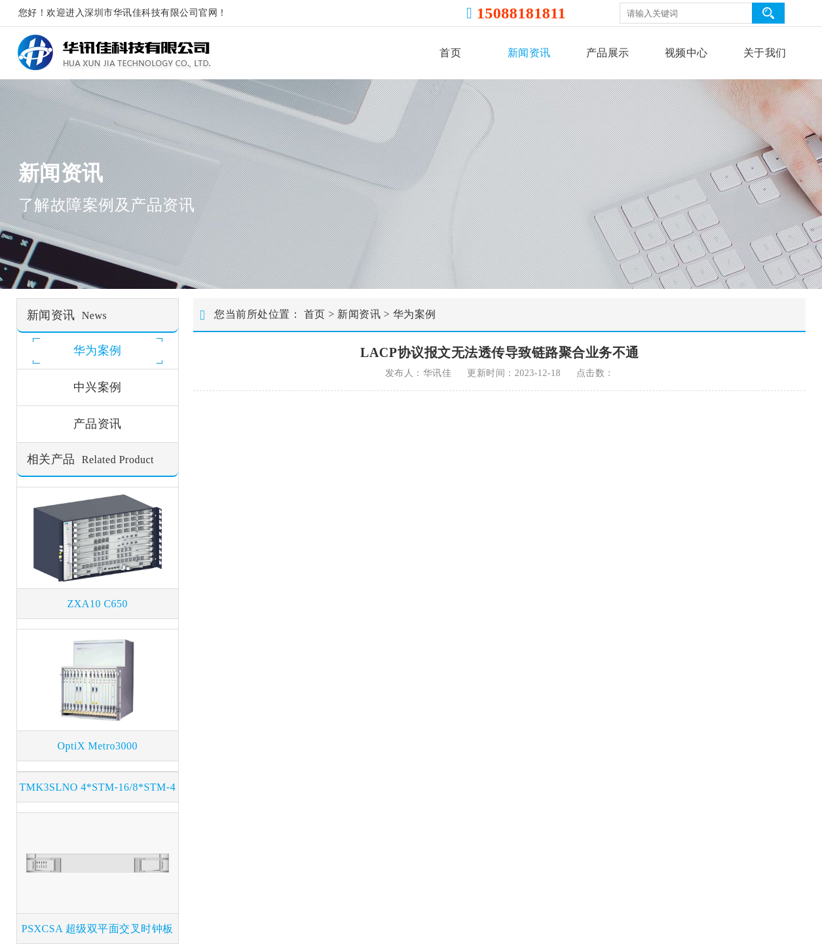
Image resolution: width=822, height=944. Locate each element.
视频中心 (686, 52)
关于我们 (765, 52)
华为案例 (414, 314)
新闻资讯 (529, 52)
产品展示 (607, 52)
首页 (450, 52)
